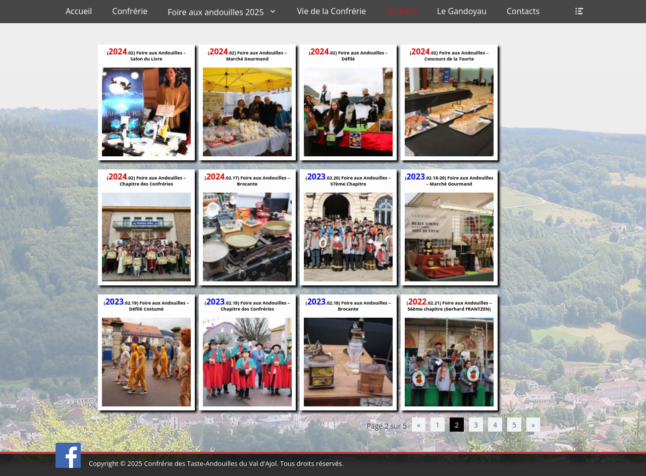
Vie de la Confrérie (331, 11)
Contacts (523, 11)
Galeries (401, 11)
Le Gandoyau (462, 11)
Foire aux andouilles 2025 (215, 12)
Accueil (79, 11)
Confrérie (129, 11)
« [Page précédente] (418, 425)
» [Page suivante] (533, 425)
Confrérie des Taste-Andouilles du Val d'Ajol (210, 463)
